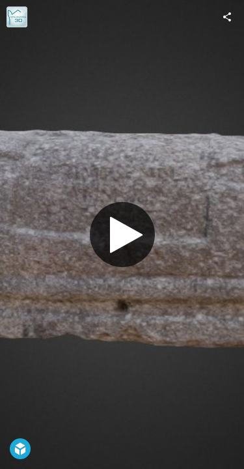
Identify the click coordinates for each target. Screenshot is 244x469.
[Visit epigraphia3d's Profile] (17, 17)
